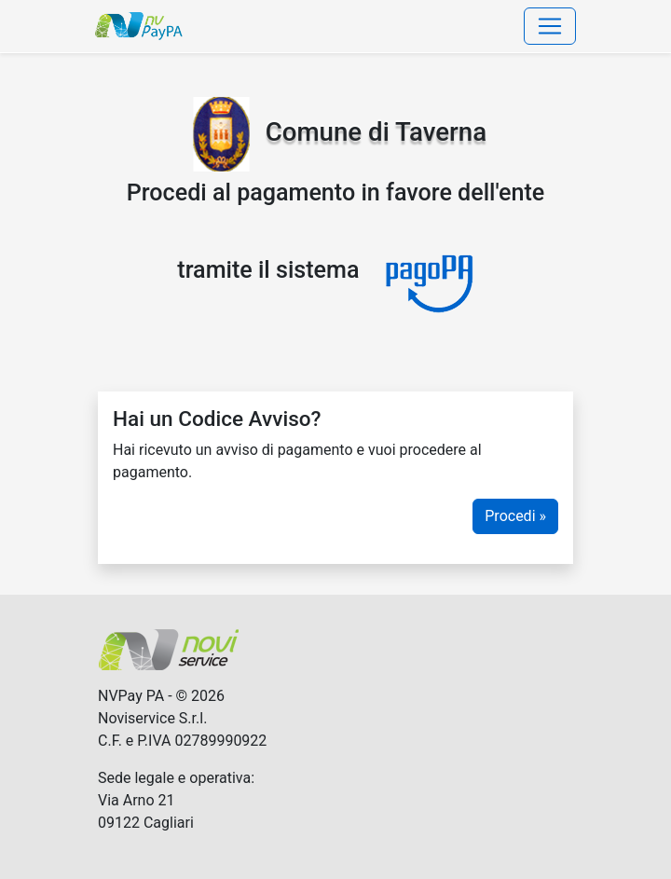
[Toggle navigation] (550, 26)
